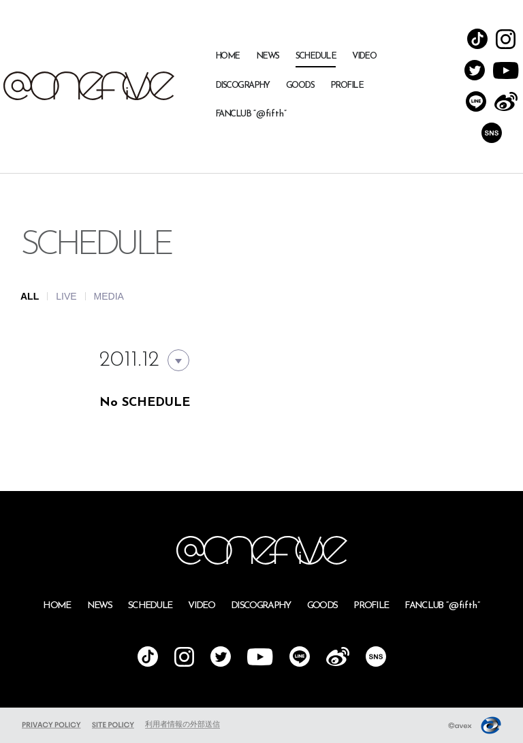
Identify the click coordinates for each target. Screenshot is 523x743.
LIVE (66, 296)
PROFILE (346, 85)
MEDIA (109, 296)
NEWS (267, 56)
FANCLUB (251, 114)
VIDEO (364, 56)
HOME (227, 56)
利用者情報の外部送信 (182, 724)
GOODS (300, 85)
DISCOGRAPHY (242, 85)
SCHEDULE (316, 56)
